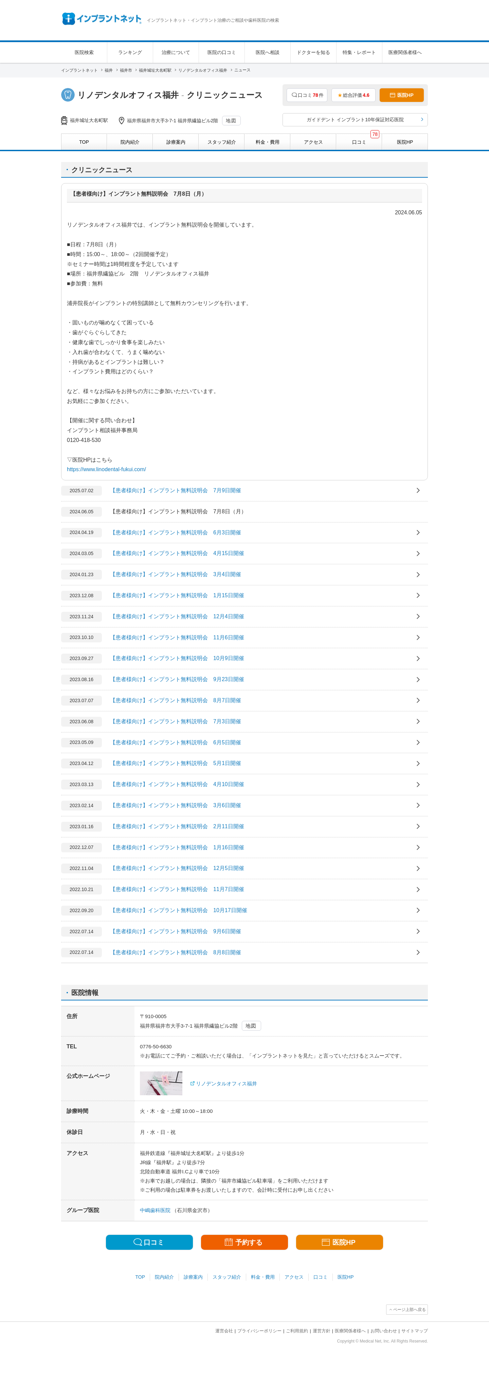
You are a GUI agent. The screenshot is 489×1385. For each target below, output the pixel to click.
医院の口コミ (221, 52)
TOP (140, 1277)
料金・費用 (263, 1277)
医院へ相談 (267, 52)
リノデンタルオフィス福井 (226, 1083)
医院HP (346, 1277)
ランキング (130, 52)
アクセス (294, 1277)
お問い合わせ (383, 1331)
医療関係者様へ (405, 52)
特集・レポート (359, 52)
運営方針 (321, 1331)
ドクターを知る (313, 52)
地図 (231, 120)
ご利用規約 (297, 1331)
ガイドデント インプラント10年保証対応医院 (355, 119)
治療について (176, 52)
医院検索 (84, 52)
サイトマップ (414, 1331)
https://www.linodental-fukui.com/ (106, 469)
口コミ (320, 1277)
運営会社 (224, 1331)
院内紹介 (164, 1277)
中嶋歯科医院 (156, 1210)
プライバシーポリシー (259, 1331)
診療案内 (193, 1277)
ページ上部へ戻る (409, 1309)
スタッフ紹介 (227, 1277)
